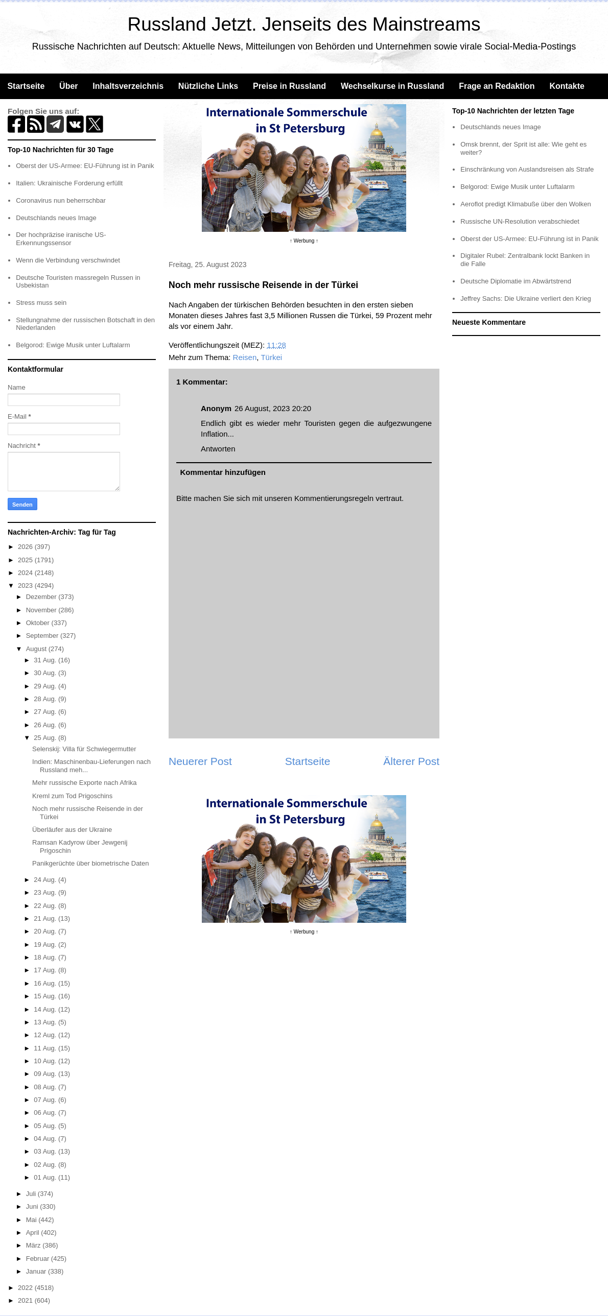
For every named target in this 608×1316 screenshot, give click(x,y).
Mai (32, 1220)
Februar (38, 1258)
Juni (33, 1206)
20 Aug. (46, 931)
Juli (32, 1194)
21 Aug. (46, 918)
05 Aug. (46, 1126)
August (37, 649)
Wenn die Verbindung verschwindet (68, 260)
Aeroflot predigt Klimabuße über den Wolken (525, 204)
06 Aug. (46, 1112)
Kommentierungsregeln (333, 498)
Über (68, 86)
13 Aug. (46, 1022)
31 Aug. (46, 660)
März (34, 1245)
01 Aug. (46, 1177)
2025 (26, 560)
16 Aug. (46, 983)
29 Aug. (46, 686)
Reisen (245, 357)
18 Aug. (46, 957)
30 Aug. (46, 673)
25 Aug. (46, 737)
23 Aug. (46, 892)
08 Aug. (46, 1087)
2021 (26, 1300)
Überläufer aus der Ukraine (72, 829)
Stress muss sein (41, 302)
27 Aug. (46, 711)
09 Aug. (46, 1074)
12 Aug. (46, 1035)
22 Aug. (46, 906)
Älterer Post (411, 761)
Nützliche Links (208, 86)
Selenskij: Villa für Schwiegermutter (84, 749)
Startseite (25, 86)
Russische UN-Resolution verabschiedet (519, 221)
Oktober (39, 623)
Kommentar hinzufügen (223, 472)
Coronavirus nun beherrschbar (61, 200)
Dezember (42, 597)
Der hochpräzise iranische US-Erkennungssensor (61, 239)
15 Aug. (46, 996)
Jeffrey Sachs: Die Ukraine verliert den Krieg (525, 298)
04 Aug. (46, 1138)
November (42, 610)
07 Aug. (46, 1100)
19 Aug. (46, 944)
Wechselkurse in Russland (392, 86)
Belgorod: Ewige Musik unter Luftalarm (73, 345)
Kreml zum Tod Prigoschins (72, 796)
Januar (37, 1271)
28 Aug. (46, 699)
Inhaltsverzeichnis (127, 86)
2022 (26, 1287)
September (43, 635)
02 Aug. (46, 1164)
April (33, 1232)
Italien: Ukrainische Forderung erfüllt (69, 183)
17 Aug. (46, 970)
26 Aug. (46, 725)
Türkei (271, 357)
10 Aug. (46, 1061)
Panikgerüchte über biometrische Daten (90, 863)
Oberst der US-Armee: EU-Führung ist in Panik (85, 166)
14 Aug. (46, 1009)
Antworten (218, 448)
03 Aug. (46, 1151)
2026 (26, 547)
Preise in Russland (289, 86)
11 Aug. (46, 1048)
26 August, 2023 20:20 (273, 408)
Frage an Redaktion (496, 86)
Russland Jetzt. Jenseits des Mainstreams (304, 24)
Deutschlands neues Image (56, 218)
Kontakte (566, 86)
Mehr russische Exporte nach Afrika (84, 782)
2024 (26, 573)
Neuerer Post (200, 761)
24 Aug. (46, 879)
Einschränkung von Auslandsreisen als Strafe (527, 169)
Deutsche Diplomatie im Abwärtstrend (515, 281)
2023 (26, 585)
